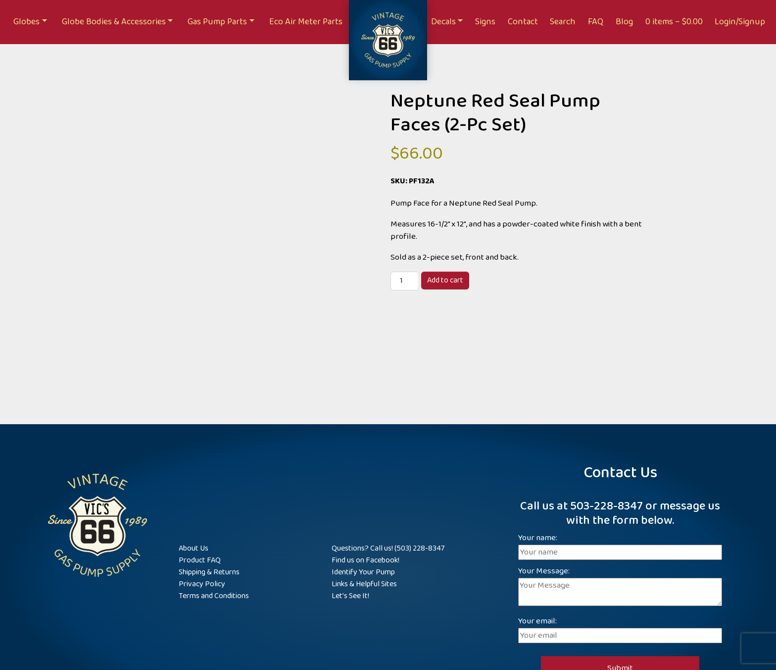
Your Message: (620, 587)
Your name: (620, 545)
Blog (624, 22)
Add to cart (445, 280)
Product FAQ (200, 560)
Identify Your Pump (363, 572)
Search (563, 22)
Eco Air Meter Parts (305, 22)
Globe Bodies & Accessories (114, 22)
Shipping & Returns (209, 572)
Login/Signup (740, 22)
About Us (193, 548)
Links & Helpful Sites (364, 584)
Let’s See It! (350, 596)
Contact (523, 22)
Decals (443, 22)
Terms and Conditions (214, 596)
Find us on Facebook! (365, 560)
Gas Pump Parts (217, 22)
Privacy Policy (202, 584)
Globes (26, 22)
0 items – (674, 22)
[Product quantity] (404, 281)
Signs (485, 22)
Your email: (620, 628)
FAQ (595, 22)
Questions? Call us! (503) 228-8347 (388, 548)
